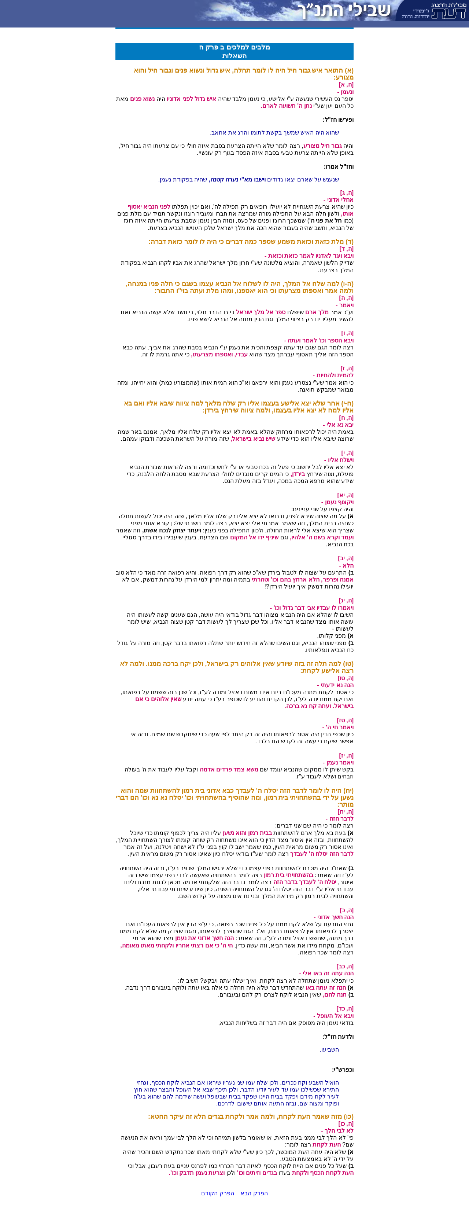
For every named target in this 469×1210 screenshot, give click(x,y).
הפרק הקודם (217, 1193)
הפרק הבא (253, 1193)
